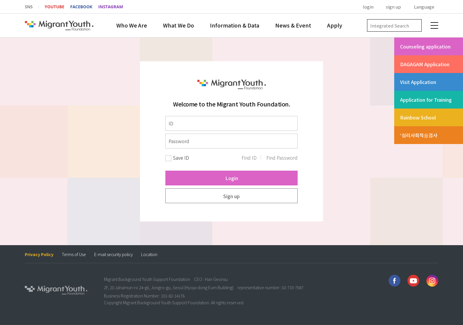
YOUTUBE (54, 6)
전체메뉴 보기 (434, 25)
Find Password (282, 157)
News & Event (293, 25)
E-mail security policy (113, 254)
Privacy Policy (39, 254)
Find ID (249, 157)
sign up (393, 7)
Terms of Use (74, 254)
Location (149, 254)
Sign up (231, 196)
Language (424, 7)
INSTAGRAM (110, 6)
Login (231, 178)
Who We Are (131, 25)
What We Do (178, 25)
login (368, 7)
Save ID (181, 157)
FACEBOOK (81, 6)
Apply (334, 25)
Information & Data (234, 25)
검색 (415, 25)
